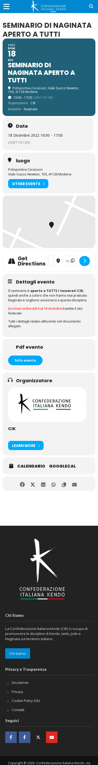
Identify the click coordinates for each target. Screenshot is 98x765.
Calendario (31, 466)
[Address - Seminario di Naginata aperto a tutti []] (51, 261)
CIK (12, 429)
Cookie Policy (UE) (26, 700)
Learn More (26, 445)
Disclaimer (20, 682)
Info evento (25, 360)
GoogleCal (62, 466)
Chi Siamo (17, 653)
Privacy (17, 691)
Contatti (18, 709)
